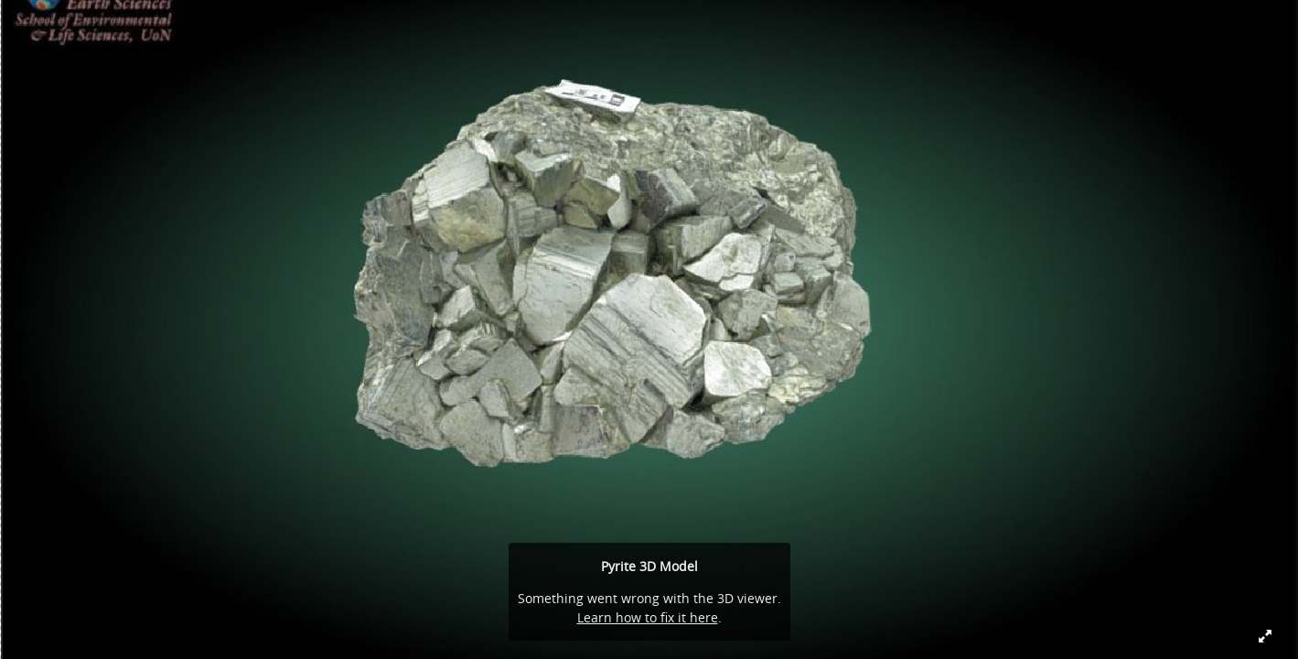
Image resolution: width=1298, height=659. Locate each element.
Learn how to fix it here (647, 617)
